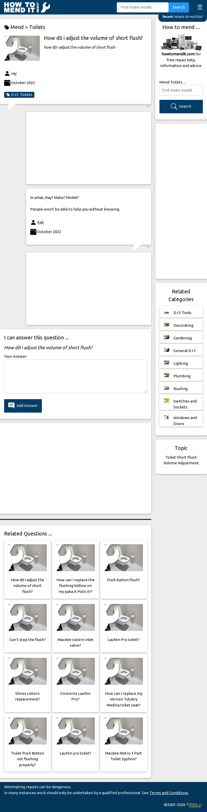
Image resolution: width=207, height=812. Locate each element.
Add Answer (23, 405)
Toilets (37, 27)
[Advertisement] (88, 148)
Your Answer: (15, 356)
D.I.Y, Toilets (19, 94)
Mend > (16, 27)
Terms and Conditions (168, 793)
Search (179, 7)
